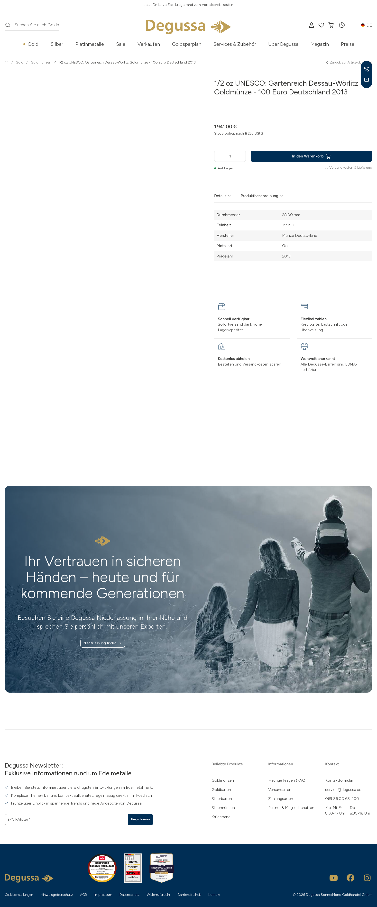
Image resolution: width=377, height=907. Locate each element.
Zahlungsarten (280, 798)
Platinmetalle (89, 44)
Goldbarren (221, 789)
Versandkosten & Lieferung (350, 167)
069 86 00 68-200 (342, 798)
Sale (120, 44)
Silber (57, 44)
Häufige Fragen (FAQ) (287, 780)
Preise (347, 44)
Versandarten (279, 789)
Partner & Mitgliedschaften (291, 807)
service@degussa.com (345, 789)
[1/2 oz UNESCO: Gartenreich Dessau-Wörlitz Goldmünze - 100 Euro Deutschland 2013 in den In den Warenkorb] (311, 156)
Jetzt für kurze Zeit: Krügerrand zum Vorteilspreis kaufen (188, 5)
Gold (33, 44)
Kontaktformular (339, 780)
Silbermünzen (223, 807)
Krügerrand (220, 816)
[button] (342, 25)
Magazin (320, 44)
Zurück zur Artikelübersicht (348, 62)
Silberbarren (221, 798)
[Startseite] (6, 62)
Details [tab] (220, 195)
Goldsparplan (186, 44)
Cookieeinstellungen (21, 894)
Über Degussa (283, 44)
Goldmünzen (222, 780)
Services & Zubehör (234, 44)
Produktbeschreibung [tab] (259, 195)
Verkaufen (149, 44)
